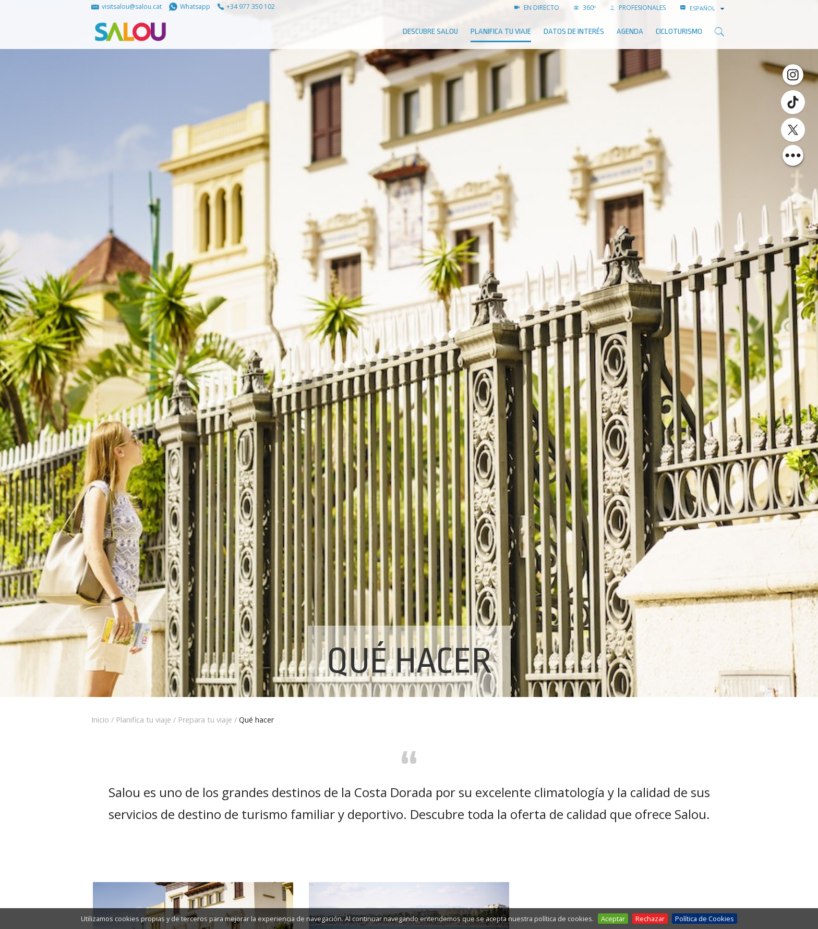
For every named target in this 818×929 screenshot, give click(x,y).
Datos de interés (574, 31)
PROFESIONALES (638, 7)
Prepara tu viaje (205, 720)
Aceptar (613, 918)
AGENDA (630, 31)
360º (585, 7)
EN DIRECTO (536, 7)
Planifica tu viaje (501, 31)
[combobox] (708, 8)
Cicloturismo (679, 31)
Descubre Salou (430, 31)
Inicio (100, 720)
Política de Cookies (704, 918)
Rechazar (650, 918)
